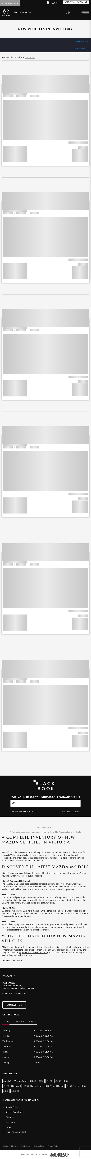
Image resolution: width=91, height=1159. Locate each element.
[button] (45, 115)
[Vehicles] (45, 803)
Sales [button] (5, 1021)
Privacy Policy (53, 1146)
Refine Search (80, 41)
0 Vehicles (30, 57)
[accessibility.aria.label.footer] (60, 1155)
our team (61, 950)
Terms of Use (39, 1146)
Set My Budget (80, 49)
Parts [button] (33, 1021)
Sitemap (27, 1146)
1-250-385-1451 (19, 993)
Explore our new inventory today (33, 952)
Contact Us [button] (14, 1005)
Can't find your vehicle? (71, 811)
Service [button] (19, 1021)
